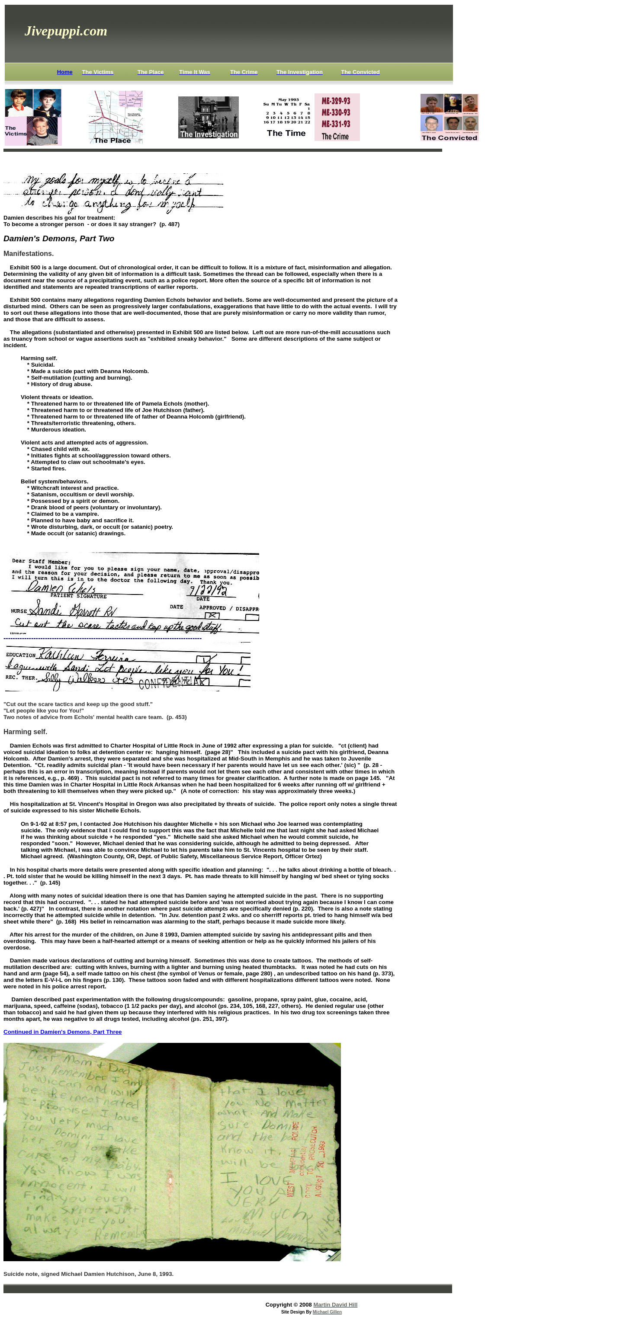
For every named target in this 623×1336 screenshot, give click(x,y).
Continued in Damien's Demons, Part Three (62, 1032)
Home (65, 72)
